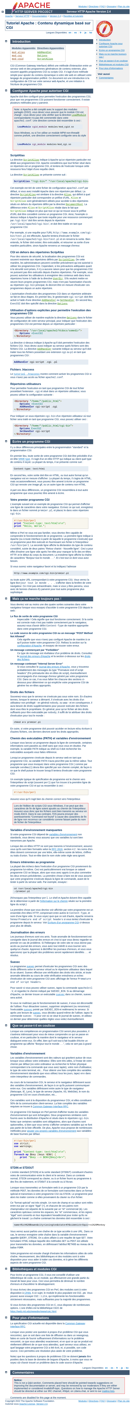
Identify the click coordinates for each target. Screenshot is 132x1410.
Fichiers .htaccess (22, 369)
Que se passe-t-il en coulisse (113, 60)
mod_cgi (17, 55)
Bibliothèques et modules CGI (114, 64)
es (76, 32)
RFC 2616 (57, 849)
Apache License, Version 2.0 (33, 1404)
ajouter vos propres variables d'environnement (51, 1131)
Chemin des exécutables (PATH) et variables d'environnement (50, 738)
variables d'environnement (63, 834)
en (70, 32)
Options (42, 55)
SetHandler (67, 300)
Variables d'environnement (27, 1053)
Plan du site (124, 6)
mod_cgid (17, 59)
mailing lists (108, 1391)
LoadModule (79, 115)
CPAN (27, 1292)
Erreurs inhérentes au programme (32, 862)
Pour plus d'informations (111, 68)
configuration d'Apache (29, 645)
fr (80, 32)
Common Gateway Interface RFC (50, 1106)
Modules (82, 6)
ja (85, 32)
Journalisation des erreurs (27, 932)
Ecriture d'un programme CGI (63, 922)
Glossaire (111, 6)
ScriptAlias (45, 59)
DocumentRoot (74, 204)
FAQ (102, 6)
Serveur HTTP (22, 16)
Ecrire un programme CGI (112, 50)
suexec (30, 966)
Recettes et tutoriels (73, 16)
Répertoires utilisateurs (25, 384)
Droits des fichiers (22, 692)
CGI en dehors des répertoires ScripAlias (37, 252)
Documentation (39, 16)
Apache (9, 16)
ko (91, 32)
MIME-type (24, 459)
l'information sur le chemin (54, 901)
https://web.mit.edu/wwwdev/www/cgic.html (33, 1311)
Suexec (15, 961)
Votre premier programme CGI (30, 499)
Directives (93, 6)
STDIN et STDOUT (22, 1167)
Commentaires (106, 77)
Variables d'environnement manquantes (36, 830)
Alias (67, 194)
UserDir (58, 278)
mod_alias (18, 52)
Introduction (105, 39)
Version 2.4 (55, 16)
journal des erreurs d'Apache (35, 656)
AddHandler (44, 52)
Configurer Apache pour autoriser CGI (111, 45)
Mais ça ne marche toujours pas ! (37, 598)
